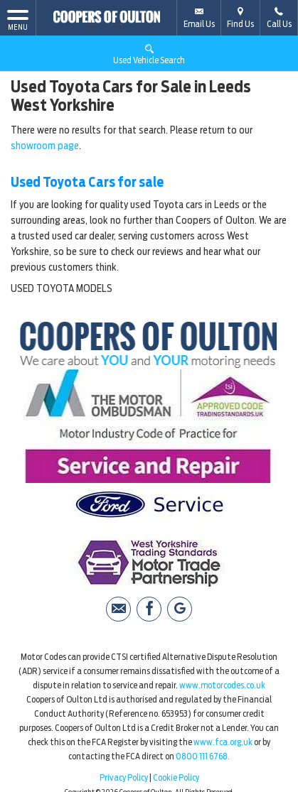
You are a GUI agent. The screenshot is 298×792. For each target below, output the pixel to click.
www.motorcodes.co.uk (222, 685)
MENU (17, 19)
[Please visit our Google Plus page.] (179, 609)
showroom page (45, 145)
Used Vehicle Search (149, 53)
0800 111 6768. (203, 756)
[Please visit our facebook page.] (149, 609)
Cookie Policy (176, 777)
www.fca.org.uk (222, 742)
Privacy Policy (124, 777)
